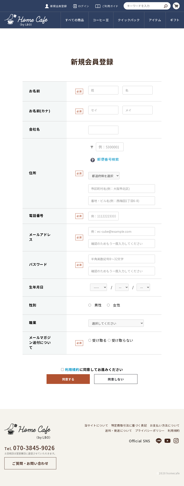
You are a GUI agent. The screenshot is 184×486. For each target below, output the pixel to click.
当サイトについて (96, 425)
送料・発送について (118, 431)
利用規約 (72, 369)
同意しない (116, 379)
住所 (32, 172)
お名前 (34, 90)
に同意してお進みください (92, 369)
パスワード (38, 264)
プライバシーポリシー (150, 431)
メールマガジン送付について (40, 342)
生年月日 (36, 287)
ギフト (175, 20)
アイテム (155, 20)
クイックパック (129, 20)
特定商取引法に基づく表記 (129, 425)
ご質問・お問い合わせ (30, 463)
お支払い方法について (165, 425)
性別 (32, 305)
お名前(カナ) (39, 110)
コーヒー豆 (101, 20)
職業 (32, 322)
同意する (68, 379)
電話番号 (36, 215)
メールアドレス (40, 237)
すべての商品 (74, 20)
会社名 (34, 129)
